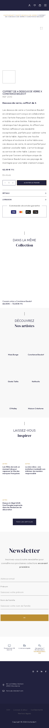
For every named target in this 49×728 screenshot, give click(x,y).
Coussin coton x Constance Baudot (17, 301)
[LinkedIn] (41, 671)
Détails (24, 193)
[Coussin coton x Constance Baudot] (24, 276)
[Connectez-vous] (29, 5)
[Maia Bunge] (13, 342)
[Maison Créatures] (36, 396)
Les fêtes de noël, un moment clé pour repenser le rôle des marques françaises (11, 470)
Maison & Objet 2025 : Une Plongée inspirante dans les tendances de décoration (12, 506)
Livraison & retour (20, 710)
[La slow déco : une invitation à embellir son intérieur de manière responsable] (36, 452)
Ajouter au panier (32, 183)
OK (24, 618)
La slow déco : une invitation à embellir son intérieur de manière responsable (35, 470)
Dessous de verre (29, 15)
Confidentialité (37, 710)
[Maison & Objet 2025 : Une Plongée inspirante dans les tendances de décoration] (13, 488)
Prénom (4, 586)
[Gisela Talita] (13, 369)
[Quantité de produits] (9, 182)
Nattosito (36, 381)
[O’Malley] (13, 396)
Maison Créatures (36, 408)
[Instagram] (33, 671)
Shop (18, 15)
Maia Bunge (13, 354)
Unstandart (8, 15)
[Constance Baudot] (36, 342)
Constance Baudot (36, 354)
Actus (4, 464)
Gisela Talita (13, 381)
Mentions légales (24, 713)
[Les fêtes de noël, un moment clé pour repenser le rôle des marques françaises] (13, 452)
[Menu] (45, 5)
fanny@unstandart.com (40, 652)
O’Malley (13, 408)
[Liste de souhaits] (35, 5)
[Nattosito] (36, 369)
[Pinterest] (37, 671)
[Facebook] (46, 671)
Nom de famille (8, 600)
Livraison (24, 200)
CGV (8, 710)
